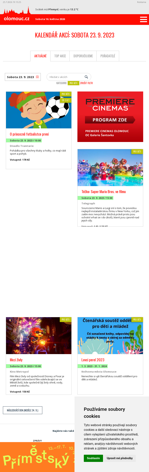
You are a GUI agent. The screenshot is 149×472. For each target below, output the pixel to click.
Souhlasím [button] (93, 458)
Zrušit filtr (86, 83)
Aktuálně (40, 56)
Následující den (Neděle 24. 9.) (22, 410)
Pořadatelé (107, 56)
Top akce (60, 56)
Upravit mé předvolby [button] (120, 458)
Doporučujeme (83, 56)
